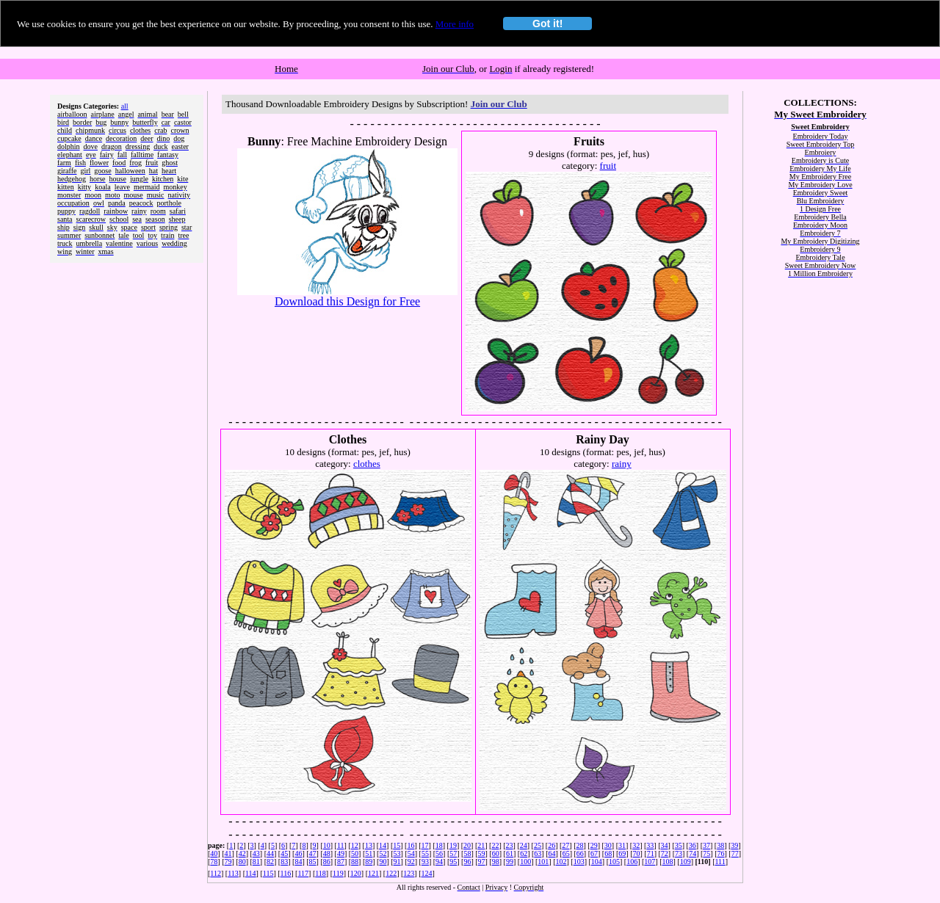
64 (551, 853)
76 (721, 853)
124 (427, 873)
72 (664, 853)
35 (678, 845)
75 (706, 853)
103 (579, 861)
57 (453, 853)
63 (537, 853)
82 (270, 861)
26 (551, 845)
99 (509, 861)
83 (284, 861)
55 (425, 853)
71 (650, 853)
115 (268, 873)
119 (338, 873)
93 (425, 861)
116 (286, 873)
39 (734, 845)
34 (664, 845)
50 (354, 853)
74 (692, 853)
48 (326, 853)
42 (242, 853)
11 (340, 845)
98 (495, 861)
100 (525, 861)
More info (454, 23)
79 (228, 861)
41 (228, 853)
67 (594, 853)
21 (481, 845)
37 (706, 845)
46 (298, 853)
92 (411, 861)
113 (233, 873)
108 (667, 861)
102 (560, 861)
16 (410, 845)
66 (580, 853)
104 (596, 861)
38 (720, 845)
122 (391, 873)
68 (608, 853)
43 (256, 853)
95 (453, 861)
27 (565, 845)
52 (382, 853)
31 (622, 845)
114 (250, 873)
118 (320, 873)
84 (298, 861)
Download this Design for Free (347, 301)
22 (495, 845)
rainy (622, 463)
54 (411, 853)
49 (340, 853)
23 (509, 845)
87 (340, 861)
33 (650, 845)
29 (594, 845)
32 (636, 845)
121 (373, 873)
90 (382, 861)
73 (678, 853)
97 (481, 861)
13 (368, 845)
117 (302, 873)
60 (495, 853)
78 (213, 861)
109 (685, 861)
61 (509, 853)
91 (397, 861)
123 (408, 873)
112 (215, 873)
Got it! (547, 23)
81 (256, 861)
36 (692, 845)
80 (242, 861)
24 (523, 845)
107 (649, 861)
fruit (608, 165)
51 (368, 853)
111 (720, 861)
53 (397, 853)
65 (566, 853)
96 (467, 861)
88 (354, 861)
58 (467, 853)
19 (453, 845)
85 (313, 861)
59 (481, 853)
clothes (366, 463)
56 (439, 853)
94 (439, 861)
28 (579, 845)
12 (354, 845)
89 (368, 861)
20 (467, 845)
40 (213, 853)
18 (439, 845)
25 (537, 845)
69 (622, 853)
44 (270, 853)
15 (396, 845)
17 (425, 845)
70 (636, 853)
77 (735, 853)
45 (284, 853)
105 (614, 861)
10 (326, 845)
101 (543, 861)
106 (631, 861)
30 (608, 845)
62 (523, 853)
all (125, 106)
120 (355, 873)
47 (313, 853)
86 (326, 861)
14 (382, 845)
